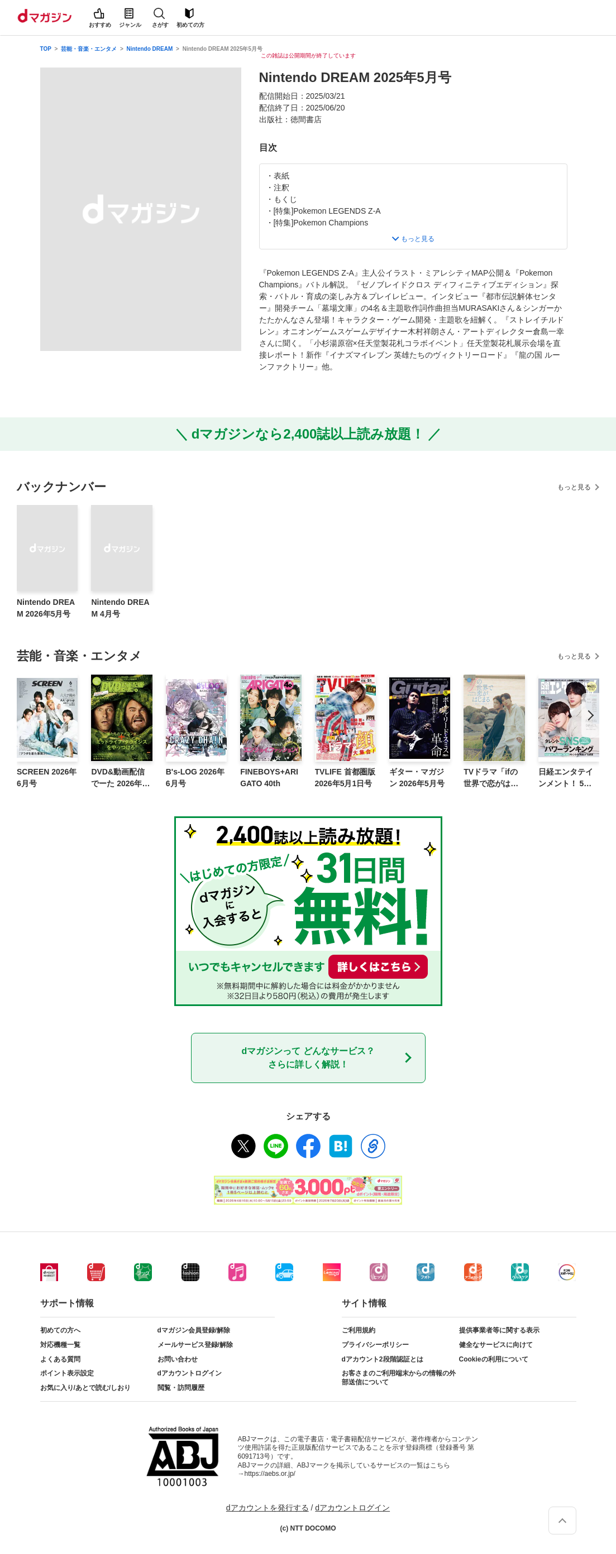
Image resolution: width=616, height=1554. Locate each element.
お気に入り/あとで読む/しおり (85, 1388)
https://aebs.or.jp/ (270, 1474)
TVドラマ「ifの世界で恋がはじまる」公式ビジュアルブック (491, 778)
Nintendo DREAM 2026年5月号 (46, 608)
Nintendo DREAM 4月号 (120, 608)
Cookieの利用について (493, 1359)
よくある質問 (60, 1359)
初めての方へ (60, 1330)
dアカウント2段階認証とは (382, 1359)
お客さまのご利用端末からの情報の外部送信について (399, 1377)
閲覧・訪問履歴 (180, 1388)
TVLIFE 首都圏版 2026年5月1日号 (345, 777)
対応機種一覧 (60, 1345)
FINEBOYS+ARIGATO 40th (269, 777)
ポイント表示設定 (67, 1373)
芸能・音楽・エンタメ (89, 49)
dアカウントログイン (189, 1373)
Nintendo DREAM (150, 49)
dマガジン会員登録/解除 (194, 1330)
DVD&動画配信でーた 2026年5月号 (118, 778)
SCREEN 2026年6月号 (47, 777)
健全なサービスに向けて (496, 1345)
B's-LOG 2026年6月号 (195, 777)
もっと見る (574, 487)
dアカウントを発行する (267, 1507)
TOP (45, 49)
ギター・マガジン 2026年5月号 (417, 777)
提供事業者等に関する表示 (499, 1330)
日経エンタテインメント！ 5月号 (565, 778)
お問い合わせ (177, 1359)
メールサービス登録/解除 (195, 1345)
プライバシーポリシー (375, 1345)
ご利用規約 (358, 1330)
